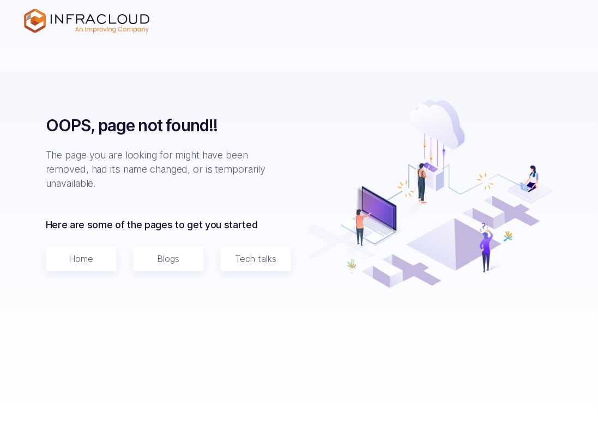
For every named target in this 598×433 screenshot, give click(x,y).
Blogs (168, 258)
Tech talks (255, 258)
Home (81, 258)
